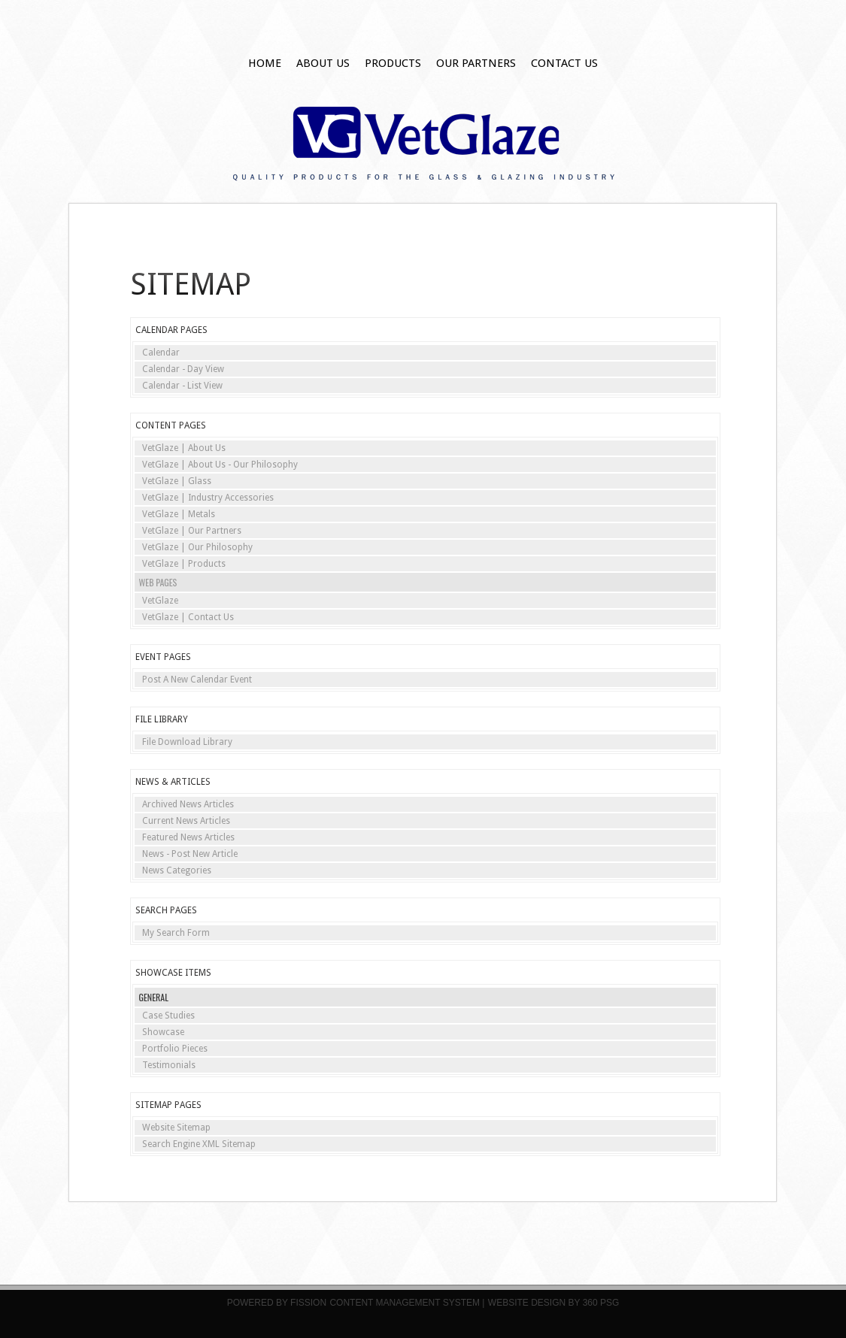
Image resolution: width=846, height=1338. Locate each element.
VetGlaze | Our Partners (191, 530)
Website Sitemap (176, 1127)
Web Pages (158, 582)
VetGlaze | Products (184, 564)
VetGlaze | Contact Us (188, 617)
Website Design (527, 1302)
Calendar (161, 352)
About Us (323, 63)
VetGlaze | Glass (176, 481)
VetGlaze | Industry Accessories (208, 497)
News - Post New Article (190, 854)
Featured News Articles (188, 837)
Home (264, 63)
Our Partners (476, 63)
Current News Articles (186, 821)
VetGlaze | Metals (178, 514)
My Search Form (176, 933)
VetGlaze (160, 600)
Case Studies (168, 1015)
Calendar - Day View (183, 369)
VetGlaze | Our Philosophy (197, 547)
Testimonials (169, 1065)
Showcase (163, 1032)
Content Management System (404, 1302)
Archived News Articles (188, 804)
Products (393, 63)
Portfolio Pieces (175, 1048)
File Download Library (187, 742)
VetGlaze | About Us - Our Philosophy (220, 464)
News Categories (176, 870)
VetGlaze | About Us (184, 448)
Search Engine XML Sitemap (199, 1144)
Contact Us (564, 63)
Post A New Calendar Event (197, 679)
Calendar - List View (182, 385)
